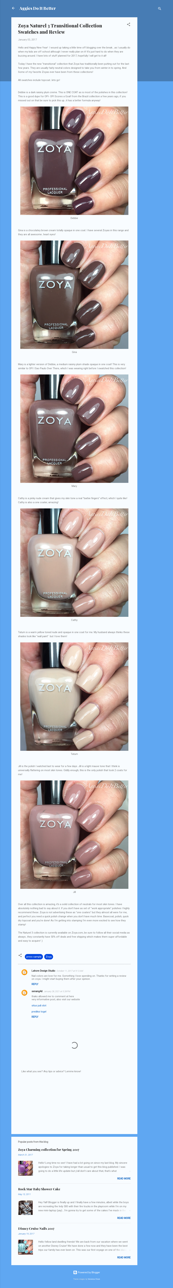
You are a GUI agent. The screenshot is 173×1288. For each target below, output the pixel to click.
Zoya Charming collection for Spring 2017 (48, 1150)
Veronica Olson (94, 1279)
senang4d (37, 991)
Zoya (49, 956)
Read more (124, 1178)
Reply (35, 984)
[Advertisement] (151, 68)
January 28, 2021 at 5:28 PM (57, 991)
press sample (33, 956)
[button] (129, 25)
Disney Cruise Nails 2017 (36, 1229)
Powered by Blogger (86, 1272)
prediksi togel (39, 1011)
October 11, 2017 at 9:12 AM (70, 971)
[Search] (160, 9)
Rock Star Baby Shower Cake (39, 1189)
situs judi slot (39, 1005)
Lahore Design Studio (43, 970)
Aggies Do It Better (37, 8)
